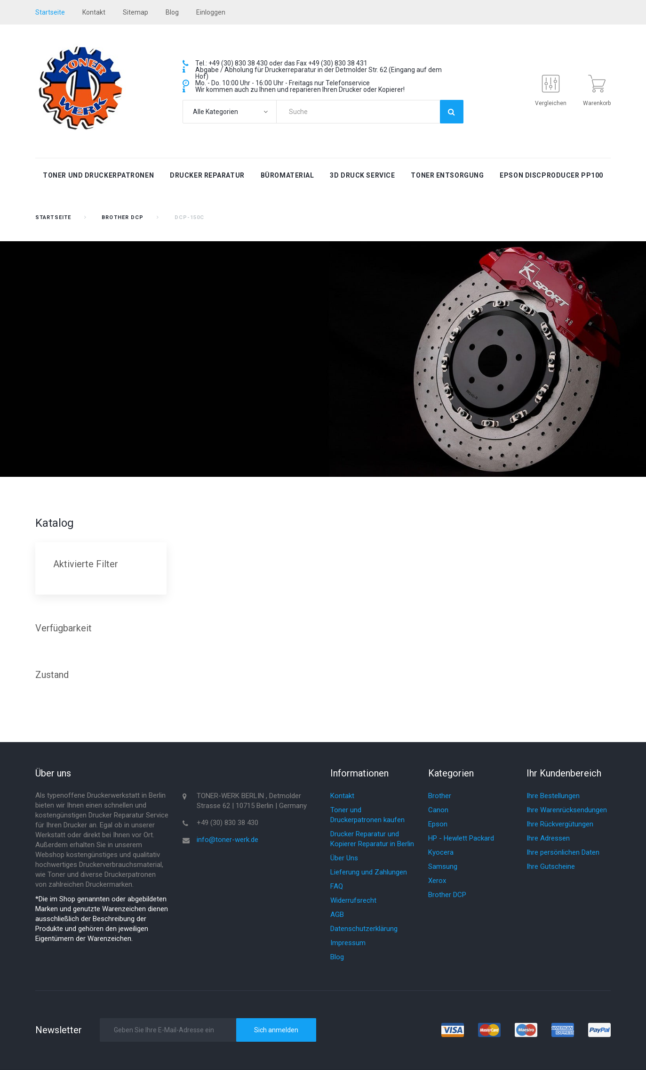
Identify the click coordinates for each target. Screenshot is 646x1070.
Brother (439, 796)
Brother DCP (123, 217)
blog (172, 12)
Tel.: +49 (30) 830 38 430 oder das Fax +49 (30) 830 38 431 (281, 63)
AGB (337, 914)
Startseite (53, 217)
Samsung (442, 866)
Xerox (437, 880)
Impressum (348, 943)
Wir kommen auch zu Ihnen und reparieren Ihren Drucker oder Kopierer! (300, 89)
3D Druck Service (362, 175)
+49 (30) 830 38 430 (227, 822)
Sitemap (135, 12)
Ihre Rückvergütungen (559, 824)
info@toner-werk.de (227, 839)
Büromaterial (287, 175)
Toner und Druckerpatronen (98, 175)
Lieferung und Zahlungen (368, 872)
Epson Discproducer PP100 (551, 175)
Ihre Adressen (548, 838)
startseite (50, 12)
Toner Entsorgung (447, 175)
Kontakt (93, 12)
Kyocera (441, 852)
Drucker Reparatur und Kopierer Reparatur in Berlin (372, 839)
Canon (438, 810)
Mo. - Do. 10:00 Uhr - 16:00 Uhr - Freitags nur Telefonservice (282, 83)
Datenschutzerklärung (364, 928)
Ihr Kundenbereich (563, 773)
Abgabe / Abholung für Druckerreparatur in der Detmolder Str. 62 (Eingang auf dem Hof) (318, 73)
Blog (337, 957)
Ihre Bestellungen (553, 796)
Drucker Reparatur (207, 175)
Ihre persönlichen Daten (562, 852)
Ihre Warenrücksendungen (566, 810)
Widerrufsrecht (353, 900)
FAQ (336, 886)
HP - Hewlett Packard (461, 838)
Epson (437, 824)
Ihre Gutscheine (550, 866)
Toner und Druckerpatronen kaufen (367, 815)
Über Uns (344, 858)
